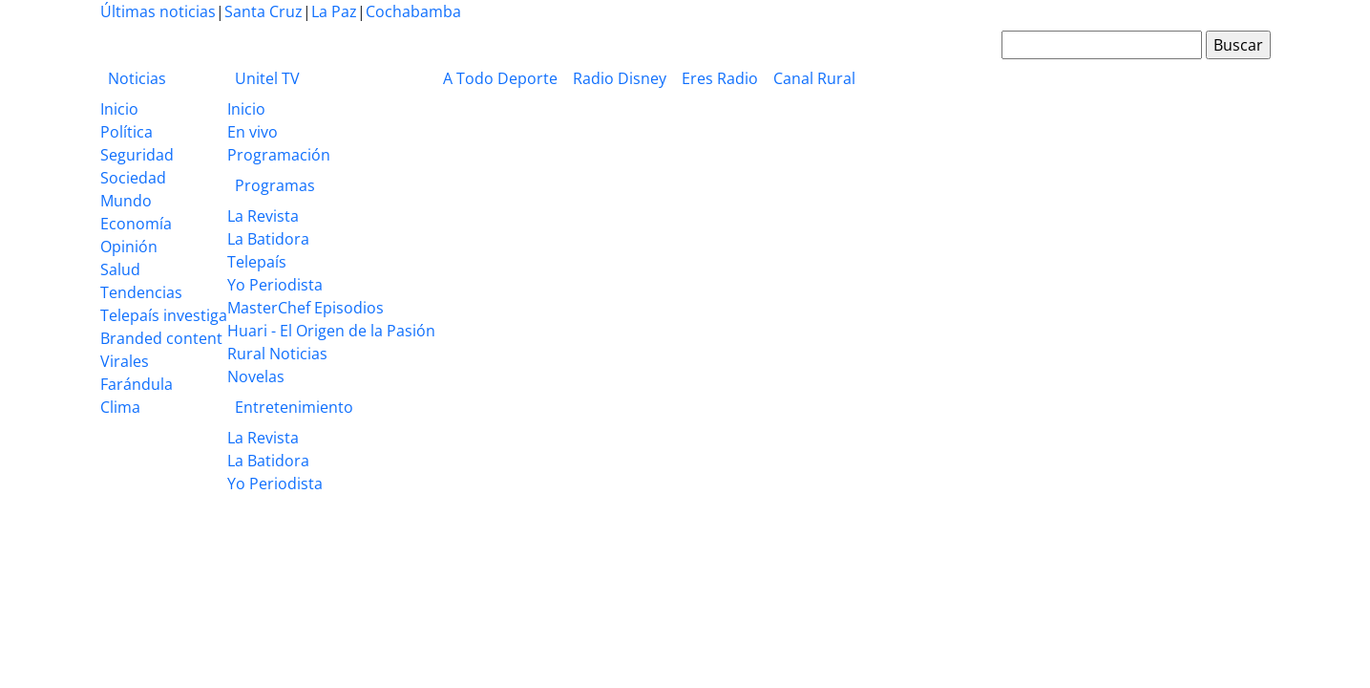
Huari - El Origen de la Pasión (331, 330)
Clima (120, 407)
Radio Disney (619, 78)
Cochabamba (413, 11)
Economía (136, 223)
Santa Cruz (263, 11)
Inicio (119, 108)
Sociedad (133, 177)
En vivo (252, 131)
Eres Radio (720, 78)
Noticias (137, 78)
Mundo (126, 200)
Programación (278, 154)
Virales (124, 361)
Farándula (136, 384)
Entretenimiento (294, 407)
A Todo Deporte (500, 78)
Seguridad (137, 154)
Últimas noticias (158, 11)
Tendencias (141, 292)
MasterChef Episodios (305, 307)
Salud (120, 269)
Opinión (129, 246)
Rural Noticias (277, 353)
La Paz (334, 11)
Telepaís (256, 261)
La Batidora (268, 238)
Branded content (161, 338)
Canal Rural (814, 78)
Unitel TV (267, 78)
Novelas (256, 376)
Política (126, 131)
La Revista (263, 215)
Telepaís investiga (163, 315)
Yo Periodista (275, 284)
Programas (275, 185)
